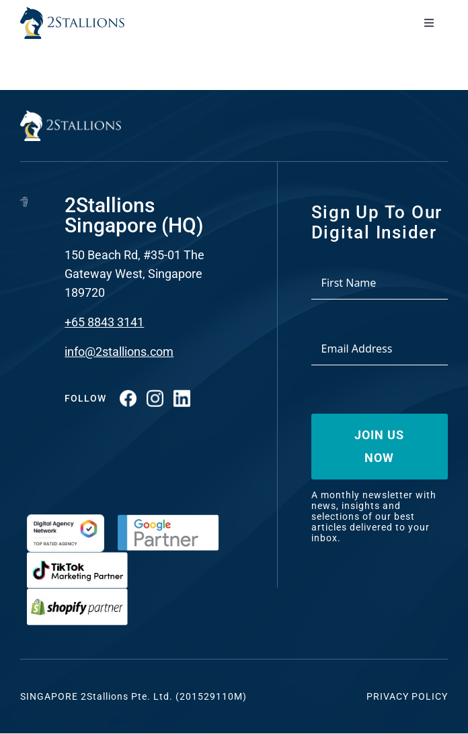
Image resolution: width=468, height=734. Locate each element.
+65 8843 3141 (104, 322)
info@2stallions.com (119, 352)
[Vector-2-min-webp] (72, 12)
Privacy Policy (407, 696)
